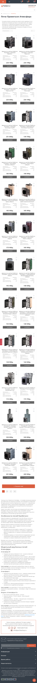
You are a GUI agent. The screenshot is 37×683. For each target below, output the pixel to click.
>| (14, 491)
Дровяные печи (6, 13)
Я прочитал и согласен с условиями (16, 648)
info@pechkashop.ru (18, 630)
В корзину (9, 66)
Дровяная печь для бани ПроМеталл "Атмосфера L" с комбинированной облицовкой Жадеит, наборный (10, 312)
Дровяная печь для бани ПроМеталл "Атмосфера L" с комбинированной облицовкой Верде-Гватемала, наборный (27, 275)
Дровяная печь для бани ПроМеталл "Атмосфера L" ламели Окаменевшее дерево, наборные (10, 200)
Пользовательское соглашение (13, 648)
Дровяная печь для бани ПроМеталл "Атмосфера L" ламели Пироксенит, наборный (10, 237)
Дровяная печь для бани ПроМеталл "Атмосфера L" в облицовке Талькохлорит (27, 89)
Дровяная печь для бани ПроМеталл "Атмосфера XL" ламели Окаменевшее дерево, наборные (27, 464)
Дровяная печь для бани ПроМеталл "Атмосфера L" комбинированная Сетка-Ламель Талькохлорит (27, 126)
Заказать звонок (31, 6)
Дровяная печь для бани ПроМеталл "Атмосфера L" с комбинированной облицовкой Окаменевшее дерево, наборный (27, 313)
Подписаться (31, 645)
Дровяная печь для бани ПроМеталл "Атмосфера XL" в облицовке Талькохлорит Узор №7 (10, 464)
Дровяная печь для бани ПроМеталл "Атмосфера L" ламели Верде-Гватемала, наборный (10, 163)
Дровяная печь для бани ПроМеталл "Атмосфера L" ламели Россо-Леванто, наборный (27, 237)
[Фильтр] (1, 342)
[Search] (34, 10)
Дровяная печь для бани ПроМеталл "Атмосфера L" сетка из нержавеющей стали (10, 389)
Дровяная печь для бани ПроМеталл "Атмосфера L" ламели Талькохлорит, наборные (10, 274)
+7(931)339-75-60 (17, 628)
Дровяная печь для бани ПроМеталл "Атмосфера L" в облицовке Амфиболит (10, 52)
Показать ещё (18, 486)
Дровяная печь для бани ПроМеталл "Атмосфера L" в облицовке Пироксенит (27, 52)
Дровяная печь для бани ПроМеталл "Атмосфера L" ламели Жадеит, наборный (27, 163)
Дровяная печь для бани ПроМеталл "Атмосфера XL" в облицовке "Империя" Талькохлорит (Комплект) (27, 426)
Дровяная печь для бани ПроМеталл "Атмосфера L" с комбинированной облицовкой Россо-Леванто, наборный (27, 351)
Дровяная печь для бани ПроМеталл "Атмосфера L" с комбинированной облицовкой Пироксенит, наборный (10, 351)
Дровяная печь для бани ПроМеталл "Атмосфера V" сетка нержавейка (27, 388)
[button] (32, 5)
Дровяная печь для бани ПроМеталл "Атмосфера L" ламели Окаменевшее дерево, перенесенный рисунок (27, 200)
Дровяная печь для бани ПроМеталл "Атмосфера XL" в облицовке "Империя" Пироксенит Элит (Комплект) (10, 426)
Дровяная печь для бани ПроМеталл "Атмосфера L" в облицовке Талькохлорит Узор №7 (10, 126)
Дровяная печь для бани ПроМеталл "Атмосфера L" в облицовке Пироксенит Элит (10, 89)
